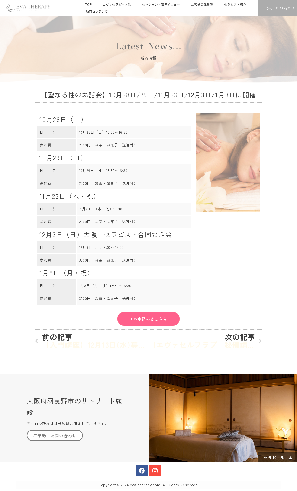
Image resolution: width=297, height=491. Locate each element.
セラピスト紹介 (235, 4)
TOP (88, 4)
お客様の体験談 (202, 4)
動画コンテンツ (97, 11)
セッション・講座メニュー (161, 4)
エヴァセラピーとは (117, 4)
